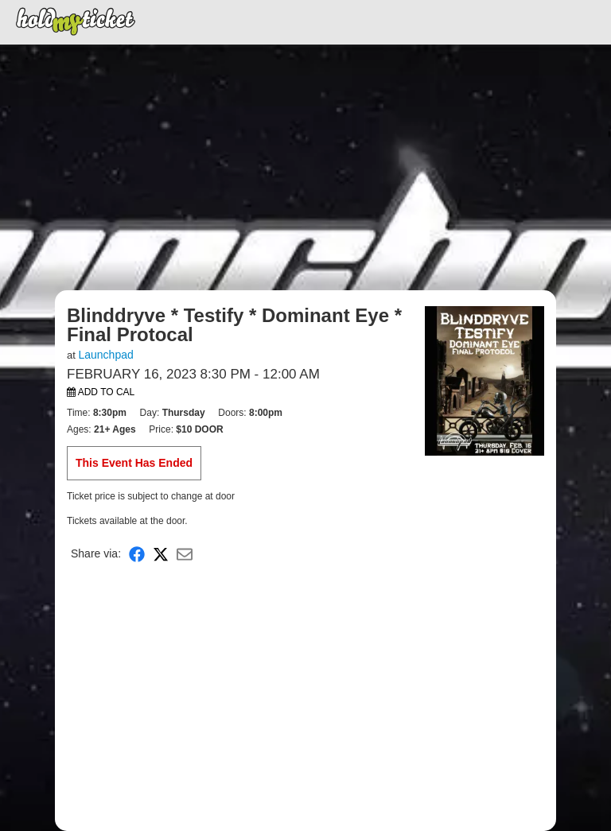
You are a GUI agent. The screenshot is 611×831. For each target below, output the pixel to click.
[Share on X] (161, 554)
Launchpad (105, 354)
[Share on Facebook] (137, 554)
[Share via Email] (185, 554)
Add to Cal (100, 392)
